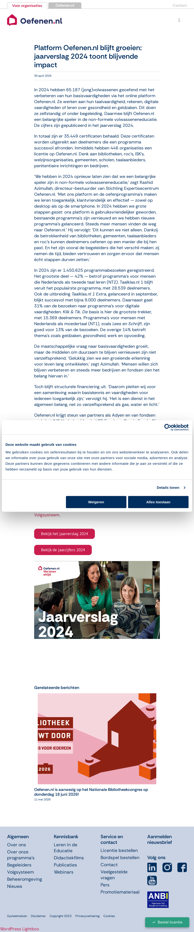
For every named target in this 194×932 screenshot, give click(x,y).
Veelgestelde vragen (114, 875)
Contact (180, 5)
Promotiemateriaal (120, 892)
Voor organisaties (27, 5)
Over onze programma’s (21, 855)
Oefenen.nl (64, 5)
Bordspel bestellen (120, 858)
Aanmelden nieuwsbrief (159, 839)
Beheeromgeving (24, 879)
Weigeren (96, 502)
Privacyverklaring (87, 916)
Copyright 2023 (61, 916)
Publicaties (65, 865)
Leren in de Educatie (65, 848)
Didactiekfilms (69, 858)
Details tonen (168, 487)
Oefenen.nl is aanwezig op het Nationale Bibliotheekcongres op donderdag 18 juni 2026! (91, 792)
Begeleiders (19, 865)
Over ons (16, 845)
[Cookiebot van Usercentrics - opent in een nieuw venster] (168, 427)
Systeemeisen (17, 916)
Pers (105, 885)
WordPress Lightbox (19, 929)
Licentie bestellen (119, 850)
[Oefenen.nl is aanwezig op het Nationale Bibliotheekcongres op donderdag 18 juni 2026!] (97, 696)
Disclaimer (38, 916)
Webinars (64, 872)
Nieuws (14, 886)
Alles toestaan (158, 502)
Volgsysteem (46, 515)
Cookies (109, 916)
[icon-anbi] (158, 893)
